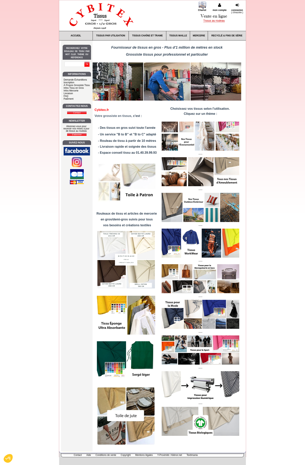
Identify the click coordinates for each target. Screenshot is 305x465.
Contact (78, 455)
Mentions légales (144, 455)
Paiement (69, 98)
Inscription (69, 82)
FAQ (66, 96)
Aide (88, 455)
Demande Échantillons (75, 79)
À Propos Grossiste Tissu (77, 85)
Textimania (192, 455)
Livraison (68, 93)
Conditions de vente (106, 455)
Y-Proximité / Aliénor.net (169, 455)
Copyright (126, 455)
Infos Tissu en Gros (74, 88)
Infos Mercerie (71, 90)
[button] (8, 458)
